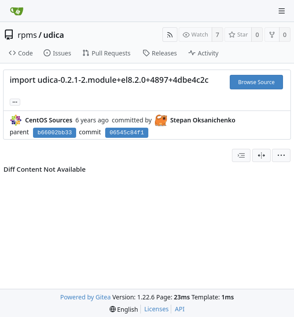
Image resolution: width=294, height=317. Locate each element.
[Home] (16, 11)
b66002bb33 (54, 132)
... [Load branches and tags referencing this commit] (15, 101)
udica (53, 34)
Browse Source (256, 82)
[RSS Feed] (169, 34)
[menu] (281, 155)
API (179, 309)
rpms (27, 34)
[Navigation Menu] (282, 11)
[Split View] (261, 155)
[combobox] (241, 155)
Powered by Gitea (85, 297)
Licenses (156, 309)
